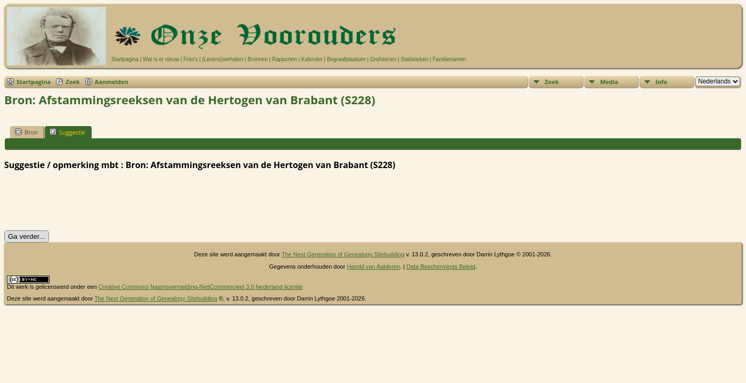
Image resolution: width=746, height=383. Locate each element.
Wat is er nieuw (161, 59)
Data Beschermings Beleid (441, 266)
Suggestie (67, 132)
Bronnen (258, 59)
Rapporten (284, 59)
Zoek (72, 82)
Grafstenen (383, 59)
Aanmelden (111, 82)
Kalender (312, 59)
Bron (26, 132)
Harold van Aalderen (373, 266)
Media (609, 82)
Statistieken (415, 59)
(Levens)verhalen (222, 59)
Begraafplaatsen (346, 59)
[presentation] (85, 200)
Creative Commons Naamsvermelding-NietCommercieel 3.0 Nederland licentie (200, 287)
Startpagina (124, 59)
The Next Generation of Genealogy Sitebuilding (343, 254)
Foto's (190, 59)
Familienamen (449, 59)
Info (661, 82)
